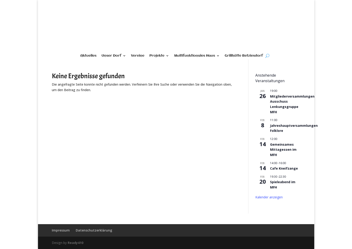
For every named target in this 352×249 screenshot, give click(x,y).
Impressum (61, 230)
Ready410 (75, 242)
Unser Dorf (111, 56)
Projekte (156, 56)
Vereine (137, 56)
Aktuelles (88, 56)
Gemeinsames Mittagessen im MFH (283, 149)
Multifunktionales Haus (194, 56)
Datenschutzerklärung (94, 230)
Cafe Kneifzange (284, 168)
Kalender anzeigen (269, 197)
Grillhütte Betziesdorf (244, 56)
